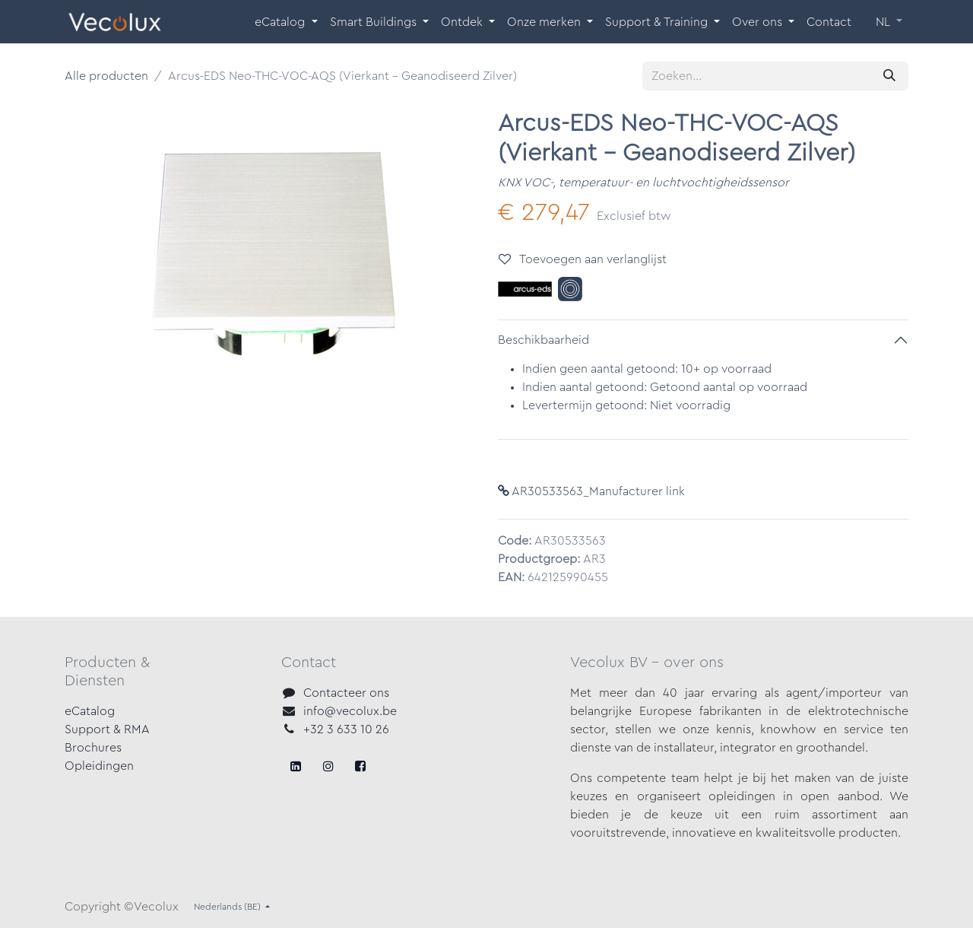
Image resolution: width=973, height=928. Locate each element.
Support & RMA (107, 729)
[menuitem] (286, 22)
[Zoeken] (889, 76)
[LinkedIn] (360, 766)
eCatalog (90, 711)
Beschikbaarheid (543, 340)
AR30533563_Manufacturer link (591, 491)
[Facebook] (296, 766)
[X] (328, 766)
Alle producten (106, 76)
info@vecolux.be (350, 711)
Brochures (93, 748)
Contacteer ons (346, 693)
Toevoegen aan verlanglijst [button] (583, 259)
